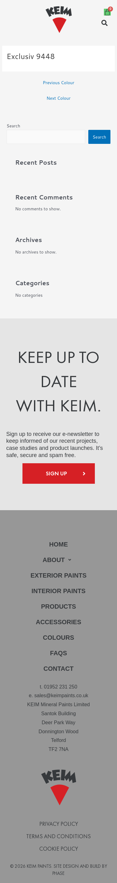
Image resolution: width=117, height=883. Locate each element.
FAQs (58, 653)
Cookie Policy (58, 849)
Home (58, 544)
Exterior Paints (59, 575)
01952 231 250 (60, 686)
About (58, 559)
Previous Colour (58, 82)
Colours (58, 637)
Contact (58, 668)
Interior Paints (58, 591)
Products (58, 606)
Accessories (58, 622)
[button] (58, 560)
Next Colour (58, 98)
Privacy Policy (58, 824)
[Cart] (107, 12)
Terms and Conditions (58, 836)
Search (13, 126)
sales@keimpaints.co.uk (61, 695)
